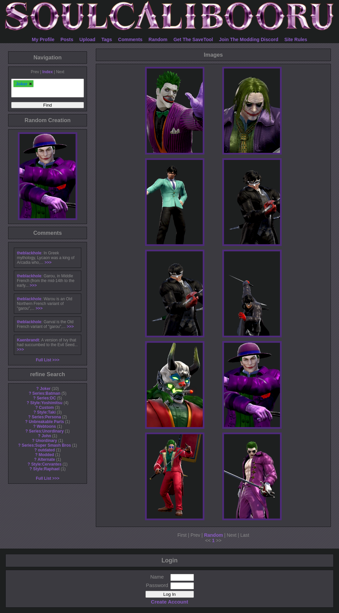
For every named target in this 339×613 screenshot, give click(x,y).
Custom (46, 407)
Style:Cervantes (46, 464)
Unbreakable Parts (46, 421)
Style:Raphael (46, 469)
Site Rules (295, 39)
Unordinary (46, 440)
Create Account (169, 602)
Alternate (46, 459)
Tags (107, 39)
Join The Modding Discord (248, 39)
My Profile (43, 39)
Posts (66, 39)
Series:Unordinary (46, 431)
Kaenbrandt (28, 340)
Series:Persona (46, 417)
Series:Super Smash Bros (46, 445)
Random (157, 39)
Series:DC (46, 398)
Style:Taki (46, 412)
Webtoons (46, 426)
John (46, 436)
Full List (43, 360)
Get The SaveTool (193, 39)
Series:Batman (46, 393)
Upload (87, 39)
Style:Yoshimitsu (46, 402)
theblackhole (29, 253)
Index (47, 71)
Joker (45, 388)
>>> (48, 262)
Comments (130, 39)
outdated (46, 450)
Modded (46, 454)
